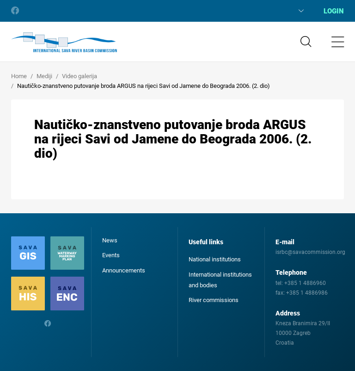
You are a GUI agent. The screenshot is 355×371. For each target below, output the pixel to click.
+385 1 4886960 (305, 283)
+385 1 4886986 (307, 293)
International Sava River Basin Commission (64, 42)
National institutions (215, 259)
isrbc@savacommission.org (310, 252)
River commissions (214, 300)
